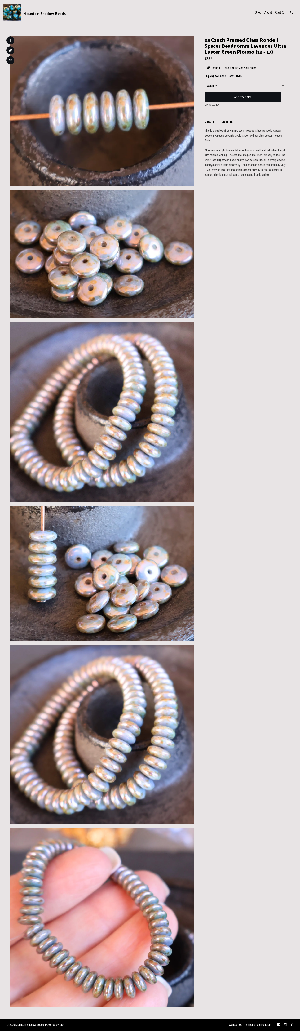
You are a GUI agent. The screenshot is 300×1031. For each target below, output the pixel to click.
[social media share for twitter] (10, 50)
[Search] (291, 13)
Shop (258, 12)
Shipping (227, 122)
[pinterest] (291, 1025)
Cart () (280, 12)
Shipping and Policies (258, 1025)
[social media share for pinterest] (10, 60)
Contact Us (235, 1025)
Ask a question (212, 105)
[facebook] (278, 1025)
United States (226, 76)
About (268, 12)
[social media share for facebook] (10, 40)
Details (209, 122)
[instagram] (285, 1025)
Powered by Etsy (55, 1025)
